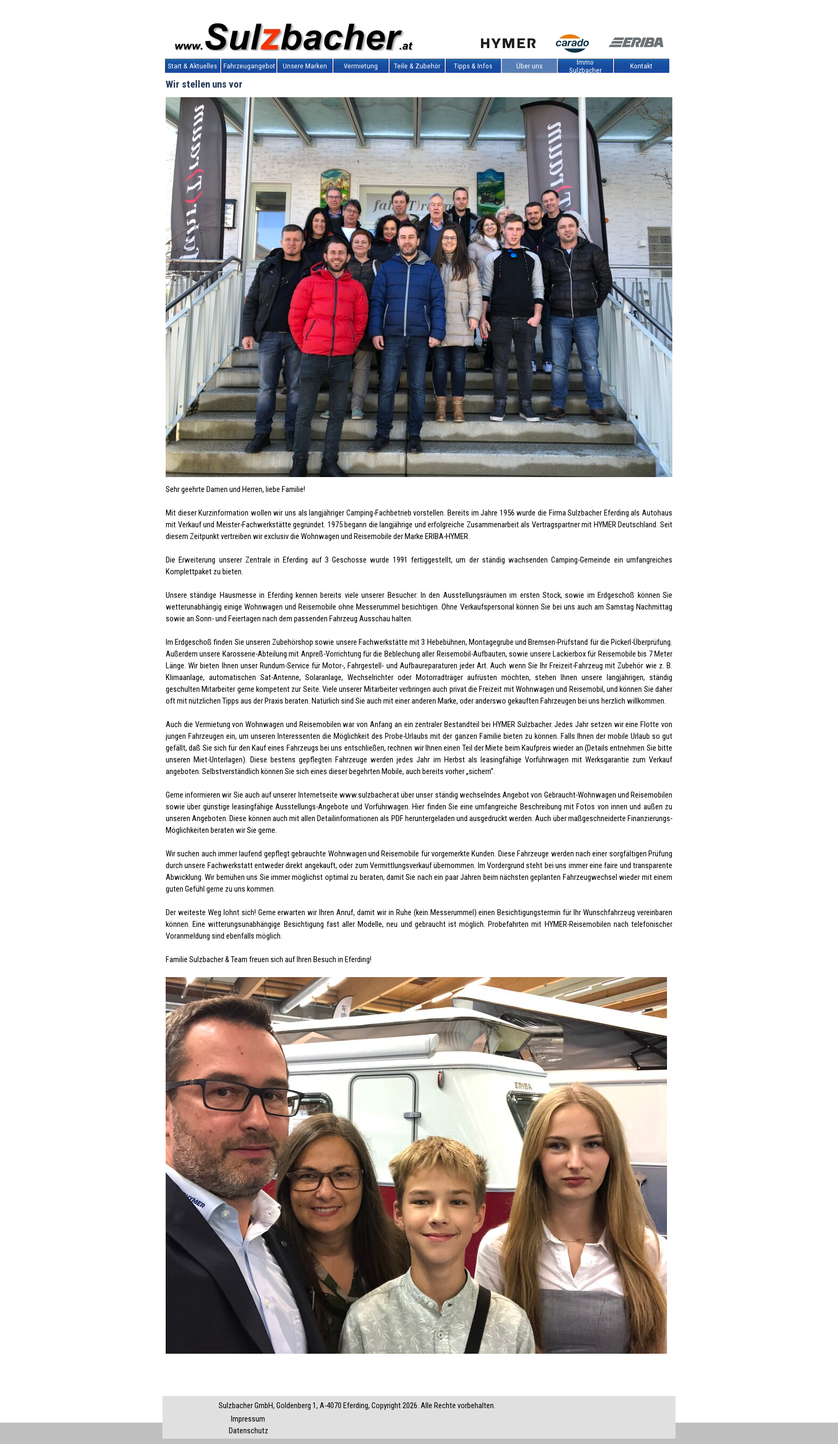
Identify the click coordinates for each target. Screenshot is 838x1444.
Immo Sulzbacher (585, 66)
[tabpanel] (419, 936)
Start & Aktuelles (192, 66)
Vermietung (361, 66)
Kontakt (641, 66)
